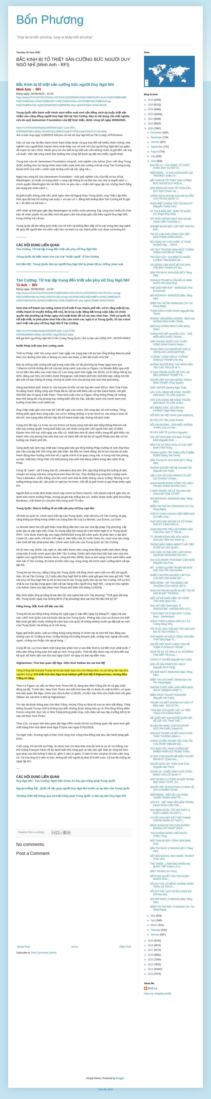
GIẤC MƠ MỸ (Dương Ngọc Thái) (168, 387)
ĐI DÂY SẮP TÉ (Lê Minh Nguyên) (168, 432)
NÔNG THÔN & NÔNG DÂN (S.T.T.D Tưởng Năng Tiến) (170, 623)
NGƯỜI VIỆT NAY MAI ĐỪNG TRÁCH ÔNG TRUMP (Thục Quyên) (171, 381)
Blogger (120, 1078)
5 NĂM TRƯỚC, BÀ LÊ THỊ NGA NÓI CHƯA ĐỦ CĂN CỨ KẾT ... (170, 492)
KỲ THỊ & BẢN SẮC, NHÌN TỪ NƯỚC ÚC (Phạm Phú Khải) (170, 213)
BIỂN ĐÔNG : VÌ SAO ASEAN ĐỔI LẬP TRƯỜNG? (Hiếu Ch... (171, 174)
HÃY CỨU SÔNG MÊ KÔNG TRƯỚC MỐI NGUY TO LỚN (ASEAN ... (170, 394)
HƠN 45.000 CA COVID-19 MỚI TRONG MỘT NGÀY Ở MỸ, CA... (172, 781)
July (153, 156)
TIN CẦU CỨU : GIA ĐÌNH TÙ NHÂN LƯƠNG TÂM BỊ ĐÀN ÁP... (170, 258)
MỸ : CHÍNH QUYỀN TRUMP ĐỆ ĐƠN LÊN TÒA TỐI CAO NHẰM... (171, 569)
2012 (151, 973)
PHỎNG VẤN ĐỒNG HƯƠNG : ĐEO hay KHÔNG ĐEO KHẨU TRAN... (172, 320)
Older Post (125, 946)
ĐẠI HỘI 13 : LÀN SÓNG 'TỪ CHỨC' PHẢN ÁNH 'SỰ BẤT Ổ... (170, 166)
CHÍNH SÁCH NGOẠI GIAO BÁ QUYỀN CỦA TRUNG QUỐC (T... (172, 197)
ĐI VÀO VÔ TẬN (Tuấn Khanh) (167, 420)
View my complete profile (157, 993)
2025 (151, 104)
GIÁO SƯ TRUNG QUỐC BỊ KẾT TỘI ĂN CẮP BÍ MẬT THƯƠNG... (172, 592)
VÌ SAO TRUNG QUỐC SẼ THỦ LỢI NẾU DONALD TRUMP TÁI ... (170, 373)
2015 (151, 959)
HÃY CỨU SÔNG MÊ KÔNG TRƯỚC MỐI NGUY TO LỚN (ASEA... (170, 401)
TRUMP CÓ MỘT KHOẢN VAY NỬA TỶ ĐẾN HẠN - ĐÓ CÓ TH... (171, 704)
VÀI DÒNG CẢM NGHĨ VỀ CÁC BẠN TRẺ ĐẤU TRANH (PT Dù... (170, 266)
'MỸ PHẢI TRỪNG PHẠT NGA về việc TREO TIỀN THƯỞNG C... (170, 220)
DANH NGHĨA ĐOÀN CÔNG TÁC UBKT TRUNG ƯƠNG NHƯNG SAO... (172, 484)
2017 (151, 950)
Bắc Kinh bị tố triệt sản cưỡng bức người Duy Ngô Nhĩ (65, 84)
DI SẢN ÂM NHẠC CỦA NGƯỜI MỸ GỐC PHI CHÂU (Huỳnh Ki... (169, 727)
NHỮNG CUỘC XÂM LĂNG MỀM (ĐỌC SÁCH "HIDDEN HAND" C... (172, 689)
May (153, 915)
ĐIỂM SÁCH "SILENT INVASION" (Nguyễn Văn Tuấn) (168, 696)
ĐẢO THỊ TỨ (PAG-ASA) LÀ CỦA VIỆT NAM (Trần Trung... (171, 446)
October (155, 142)
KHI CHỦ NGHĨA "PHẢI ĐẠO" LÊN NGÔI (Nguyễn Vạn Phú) (172, 561)
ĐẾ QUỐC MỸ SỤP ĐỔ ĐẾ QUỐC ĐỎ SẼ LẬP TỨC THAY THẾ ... (171, 719)
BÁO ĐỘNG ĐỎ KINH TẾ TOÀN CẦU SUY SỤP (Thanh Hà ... (170, 189)
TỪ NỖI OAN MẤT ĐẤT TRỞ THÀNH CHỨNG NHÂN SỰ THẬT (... (170, 819)
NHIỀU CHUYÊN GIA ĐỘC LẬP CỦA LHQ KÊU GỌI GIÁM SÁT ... (170, 576)
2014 (151, 964)
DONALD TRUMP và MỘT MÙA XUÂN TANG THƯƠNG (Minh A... (171, 735)
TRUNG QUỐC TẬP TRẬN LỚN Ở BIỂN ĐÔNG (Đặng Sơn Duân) (172, 454)
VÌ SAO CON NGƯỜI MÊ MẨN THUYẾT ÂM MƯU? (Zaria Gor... (172, 758)
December (157, 132)
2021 (151, 123)
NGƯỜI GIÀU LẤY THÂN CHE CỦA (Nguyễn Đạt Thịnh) (169, 765)
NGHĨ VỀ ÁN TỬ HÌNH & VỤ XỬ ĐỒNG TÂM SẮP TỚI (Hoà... (171, 653)
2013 (151, 969)
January (155, 934)
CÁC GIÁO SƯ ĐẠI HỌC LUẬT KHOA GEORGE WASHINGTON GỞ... (170, 554)
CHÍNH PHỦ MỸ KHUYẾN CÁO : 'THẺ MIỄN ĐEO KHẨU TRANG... (171, 335)
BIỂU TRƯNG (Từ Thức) (163, 871)
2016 (151, 954)
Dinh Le (32, 832)
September (157, 146)
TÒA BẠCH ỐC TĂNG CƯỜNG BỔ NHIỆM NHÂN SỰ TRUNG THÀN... (170, 750)
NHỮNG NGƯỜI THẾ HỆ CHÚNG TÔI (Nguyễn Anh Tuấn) (171, 469)
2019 (151, 940)
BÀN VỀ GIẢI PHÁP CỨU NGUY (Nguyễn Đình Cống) (168, 666)
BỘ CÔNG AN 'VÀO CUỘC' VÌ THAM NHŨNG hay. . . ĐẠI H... (170, 243)
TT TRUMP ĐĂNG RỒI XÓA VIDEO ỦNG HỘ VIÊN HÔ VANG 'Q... (169, 538)
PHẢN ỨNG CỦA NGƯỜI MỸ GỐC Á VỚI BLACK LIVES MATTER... (170, 351)
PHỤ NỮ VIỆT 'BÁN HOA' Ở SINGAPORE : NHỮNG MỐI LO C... (171, 607)
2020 (151, 128)
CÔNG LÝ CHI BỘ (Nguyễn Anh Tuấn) (171, 659)
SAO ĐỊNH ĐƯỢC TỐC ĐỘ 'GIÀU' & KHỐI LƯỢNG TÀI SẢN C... (170, 811)
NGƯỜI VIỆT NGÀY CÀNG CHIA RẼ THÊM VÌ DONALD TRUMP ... (170, 645)
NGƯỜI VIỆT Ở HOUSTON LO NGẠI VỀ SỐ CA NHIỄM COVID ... (172, 788)
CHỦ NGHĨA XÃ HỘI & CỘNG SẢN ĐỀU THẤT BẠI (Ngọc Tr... (172, 638)
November (157, 137)
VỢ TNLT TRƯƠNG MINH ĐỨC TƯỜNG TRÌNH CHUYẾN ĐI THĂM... (172, 251)
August (155, 151)
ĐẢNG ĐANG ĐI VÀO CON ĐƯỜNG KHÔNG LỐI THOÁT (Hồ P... (170, 827)
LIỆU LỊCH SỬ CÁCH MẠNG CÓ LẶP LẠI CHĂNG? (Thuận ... (170, 477)
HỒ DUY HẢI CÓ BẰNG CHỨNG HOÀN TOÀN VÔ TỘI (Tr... (172, 885)
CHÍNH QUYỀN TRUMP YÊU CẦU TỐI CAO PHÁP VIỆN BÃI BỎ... (171, 742)
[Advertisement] (105, 1036)
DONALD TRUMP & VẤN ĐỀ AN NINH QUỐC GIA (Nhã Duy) (171, 282)
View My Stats (105, 1089)
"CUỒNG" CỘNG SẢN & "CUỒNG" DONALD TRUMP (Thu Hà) (169, 358)
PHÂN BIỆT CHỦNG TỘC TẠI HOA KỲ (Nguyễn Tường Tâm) (171, 205)
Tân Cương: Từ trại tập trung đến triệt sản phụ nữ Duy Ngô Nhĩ (56, 249)
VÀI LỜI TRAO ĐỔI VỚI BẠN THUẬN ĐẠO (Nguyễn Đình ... (170, 438)
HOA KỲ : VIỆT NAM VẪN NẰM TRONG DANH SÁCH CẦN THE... (172, 804)
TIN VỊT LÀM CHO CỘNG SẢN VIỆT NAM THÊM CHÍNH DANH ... (170, 235)
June (154, 161)
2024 (151, 109)
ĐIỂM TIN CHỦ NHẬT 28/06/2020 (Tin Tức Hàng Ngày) (171, 681)
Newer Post (23, 946)
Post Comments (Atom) (43, 952)
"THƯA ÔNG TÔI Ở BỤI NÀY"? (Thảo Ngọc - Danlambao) (170, 615)
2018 (151, 945)
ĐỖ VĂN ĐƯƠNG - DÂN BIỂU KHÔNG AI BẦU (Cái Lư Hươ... (171, 426)
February (156, 930)
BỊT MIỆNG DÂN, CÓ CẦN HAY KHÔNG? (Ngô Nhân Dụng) (167, 409)
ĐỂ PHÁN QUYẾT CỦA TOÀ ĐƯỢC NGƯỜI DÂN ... (169, 877)
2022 (151, 119)
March (154, 925)
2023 (151, 114)
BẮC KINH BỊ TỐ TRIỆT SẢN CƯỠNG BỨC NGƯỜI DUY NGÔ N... (171, 182)
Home (74, 946)
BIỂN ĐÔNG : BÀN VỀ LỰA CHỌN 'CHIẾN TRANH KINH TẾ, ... (169, 796)
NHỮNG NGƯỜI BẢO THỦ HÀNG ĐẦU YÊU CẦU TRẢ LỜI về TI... (171, 366)
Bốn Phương (50, 19)
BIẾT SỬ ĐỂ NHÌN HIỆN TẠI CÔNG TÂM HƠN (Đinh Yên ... (169, 600)
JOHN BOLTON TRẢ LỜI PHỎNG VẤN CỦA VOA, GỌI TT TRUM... (171, 531)
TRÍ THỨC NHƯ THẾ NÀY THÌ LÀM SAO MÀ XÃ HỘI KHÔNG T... (172, 630)
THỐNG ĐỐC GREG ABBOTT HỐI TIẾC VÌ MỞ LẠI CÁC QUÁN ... (172, 546)
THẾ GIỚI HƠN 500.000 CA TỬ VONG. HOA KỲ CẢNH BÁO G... (171, 523)
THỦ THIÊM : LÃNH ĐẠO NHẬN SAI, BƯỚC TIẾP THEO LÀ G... (170, 865)
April (153, 920)
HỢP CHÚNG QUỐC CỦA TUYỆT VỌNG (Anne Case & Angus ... (168, 343)
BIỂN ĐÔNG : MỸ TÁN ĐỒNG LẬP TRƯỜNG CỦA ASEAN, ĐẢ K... (169, 584)
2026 (151, 99)
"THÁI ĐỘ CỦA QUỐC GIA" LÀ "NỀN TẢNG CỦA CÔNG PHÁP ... (170, 712)
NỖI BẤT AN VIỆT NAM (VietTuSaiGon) (171, 415)
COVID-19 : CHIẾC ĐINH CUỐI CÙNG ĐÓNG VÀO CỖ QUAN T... (171, 773)
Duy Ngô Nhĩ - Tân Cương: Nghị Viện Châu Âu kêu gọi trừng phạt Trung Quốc (65, 780)
